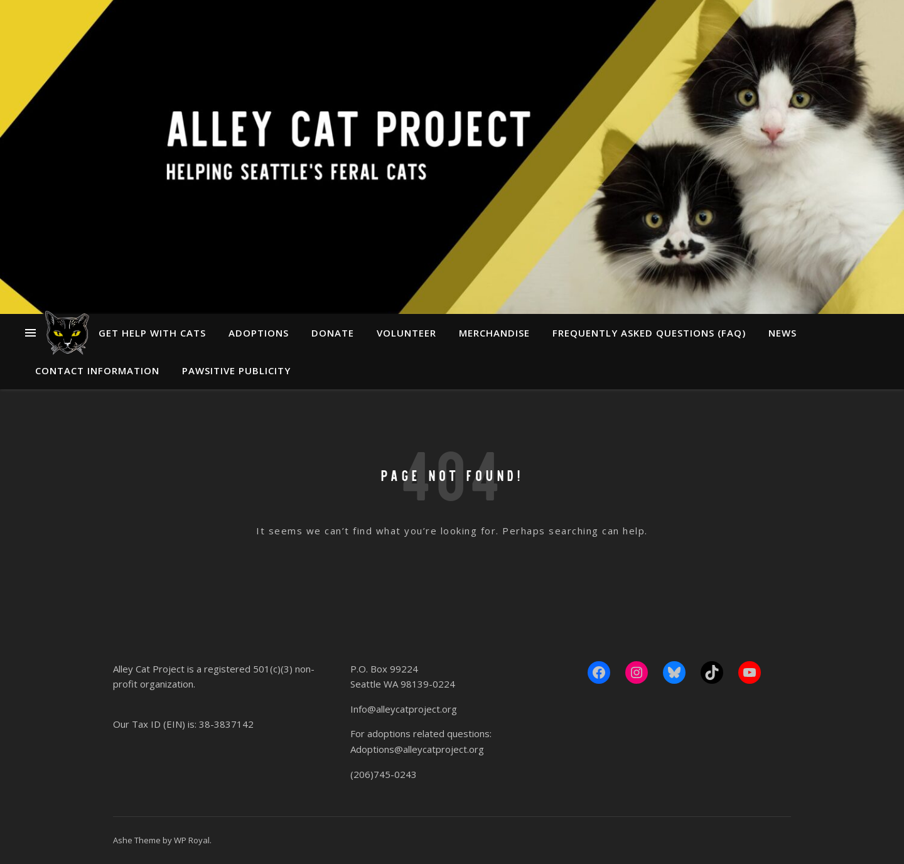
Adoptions (259, 333)
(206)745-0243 (383, 774)
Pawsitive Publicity (236, 370)
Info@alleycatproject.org (403, 709)
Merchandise (494, 333)
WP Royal (192, 840)
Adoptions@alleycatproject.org (417, 749)
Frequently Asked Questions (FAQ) (649, 333)
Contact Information (97, 370)
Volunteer (406, 333)
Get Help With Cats (152, 333)
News (782, 333)
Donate (332, 333)
